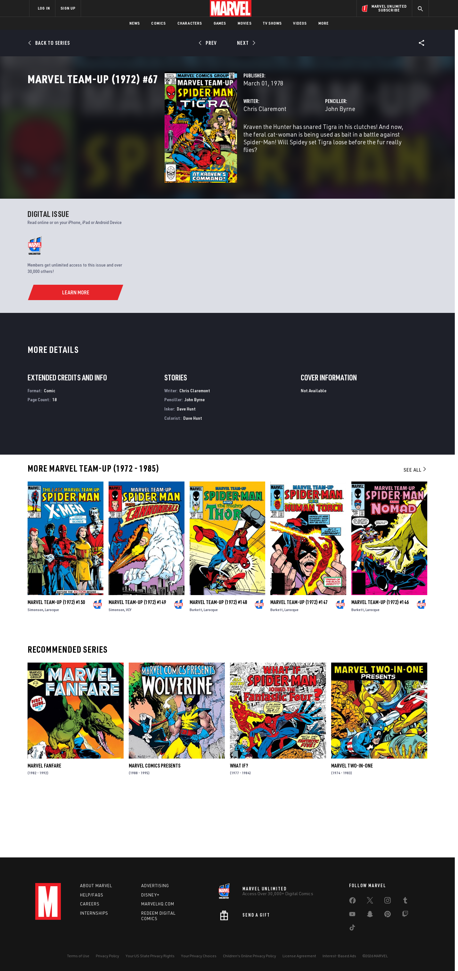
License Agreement (299, 955)
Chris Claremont (168, 136)
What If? (239, 827)
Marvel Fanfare (44, 827)
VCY (128, 670)
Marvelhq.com (157, 903)
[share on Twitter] (370, 901)
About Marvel (96, 885)
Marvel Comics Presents (154, 827)
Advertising (155, 885)
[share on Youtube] (352, 915)
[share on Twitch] (405, 915)
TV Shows (272, 23)
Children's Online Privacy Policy (249, 955)
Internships (94, 913)
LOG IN (44, 8)
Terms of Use (78, 955)
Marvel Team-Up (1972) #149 (137, 663)
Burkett (196, 670)
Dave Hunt (186, 470)
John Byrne (292, 136)
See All (415, 531)
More (323, 23)
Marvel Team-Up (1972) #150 (56, 663)
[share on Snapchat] (370, 915)
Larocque (52, 670)
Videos (300, 23)
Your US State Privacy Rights (150, 955)
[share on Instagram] (387, 901)
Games (220, 23)
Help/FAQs (91, 894)
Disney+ (150, 894)
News (134, 23)
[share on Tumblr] (405, 901)
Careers (90, 903)
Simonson (35, 670)
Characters (189, 23)
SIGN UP (68, 8)
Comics (158, 23)
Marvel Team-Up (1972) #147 (299, 663)
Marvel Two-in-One (352, 827)
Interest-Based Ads (339, 955)
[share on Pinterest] (387, 915)
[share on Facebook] (352, 902)
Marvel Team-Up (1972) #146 (380, 663)
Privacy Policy (107, 955)
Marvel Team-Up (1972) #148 (218, 663)
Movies (244, 23)
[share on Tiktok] (352, 929)
